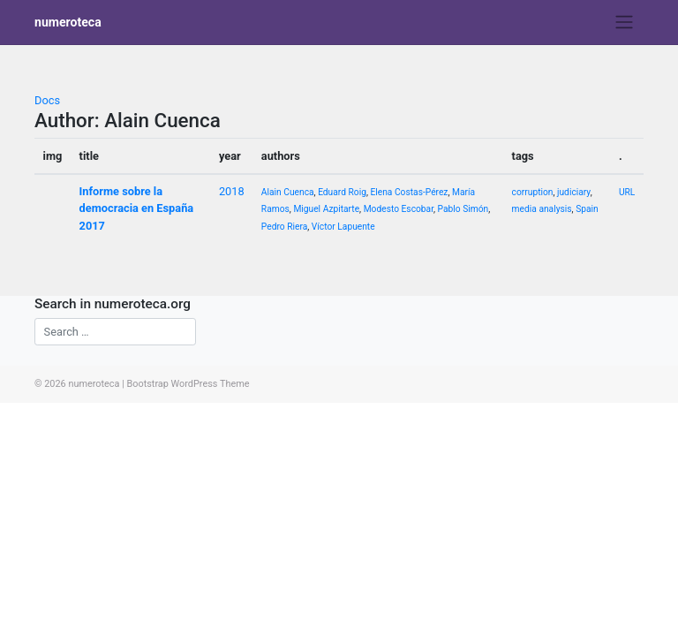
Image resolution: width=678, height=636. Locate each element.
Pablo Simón (463, 209)
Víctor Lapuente (343, 226)
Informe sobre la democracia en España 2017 (136, 208)
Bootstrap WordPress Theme (187, 384)
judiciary (574, 192)
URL (627, 192)
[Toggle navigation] (625, 22)
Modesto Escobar (398, 209)
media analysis (542, 209)
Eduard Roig (342, 192)
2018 (232, 191)
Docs (47, 100)
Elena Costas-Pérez (409, 192)
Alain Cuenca (287, 192)
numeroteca (68, 22)
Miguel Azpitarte (326, 209)
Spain (587, 209)
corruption (533, 192)
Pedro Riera (284, 226)
